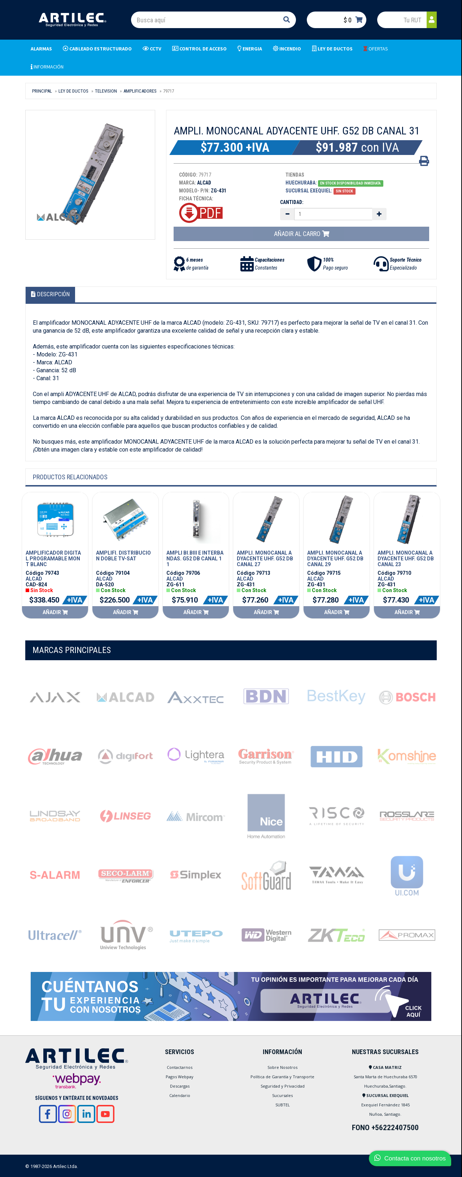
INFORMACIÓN (47, 66)
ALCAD (34, 579)
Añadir (55, 612)
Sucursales (282, 1095)
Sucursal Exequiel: (309, 191)
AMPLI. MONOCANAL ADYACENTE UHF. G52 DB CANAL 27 (265, 558)
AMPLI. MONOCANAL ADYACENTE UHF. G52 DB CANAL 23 (406, 558)
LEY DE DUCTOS (73, 91)
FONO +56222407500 (385, 1127)
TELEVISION (106, 91)
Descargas (179, 1086)
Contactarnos (179, 1067)
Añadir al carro (301, 233)
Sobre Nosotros (282, 1067)
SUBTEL (282, 1104)
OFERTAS (375, 48)
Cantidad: (292, 202)
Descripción (50, 294)
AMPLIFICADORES (140, 91)
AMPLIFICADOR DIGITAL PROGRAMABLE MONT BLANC (53, 558)
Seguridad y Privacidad (283, 1086)
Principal (42, 91)
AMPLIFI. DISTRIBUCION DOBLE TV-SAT (123, 555)
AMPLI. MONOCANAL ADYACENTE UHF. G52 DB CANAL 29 (335, 558)
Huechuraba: (301, 183)
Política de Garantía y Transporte (282, 1076)
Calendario (179, 1095)
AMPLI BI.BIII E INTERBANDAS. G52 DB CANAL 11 (194, 558)
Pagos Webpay (179, 1076)
